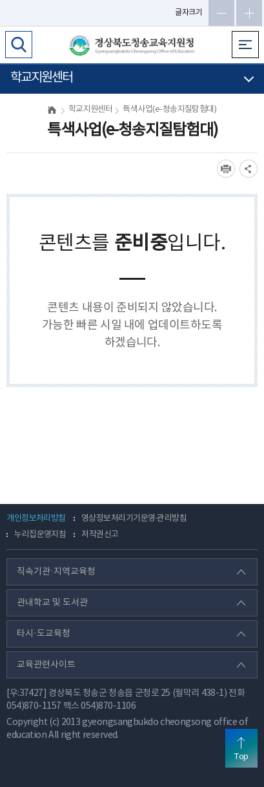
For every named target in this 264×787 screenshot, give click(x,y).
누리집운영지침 (40, 535)
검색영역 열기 (18, 44)
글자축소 (221, 13)
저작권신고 (99, 535)
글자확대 (249, 13)
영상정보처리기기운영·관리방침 (134, 518)
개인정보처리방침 (36, 518)
